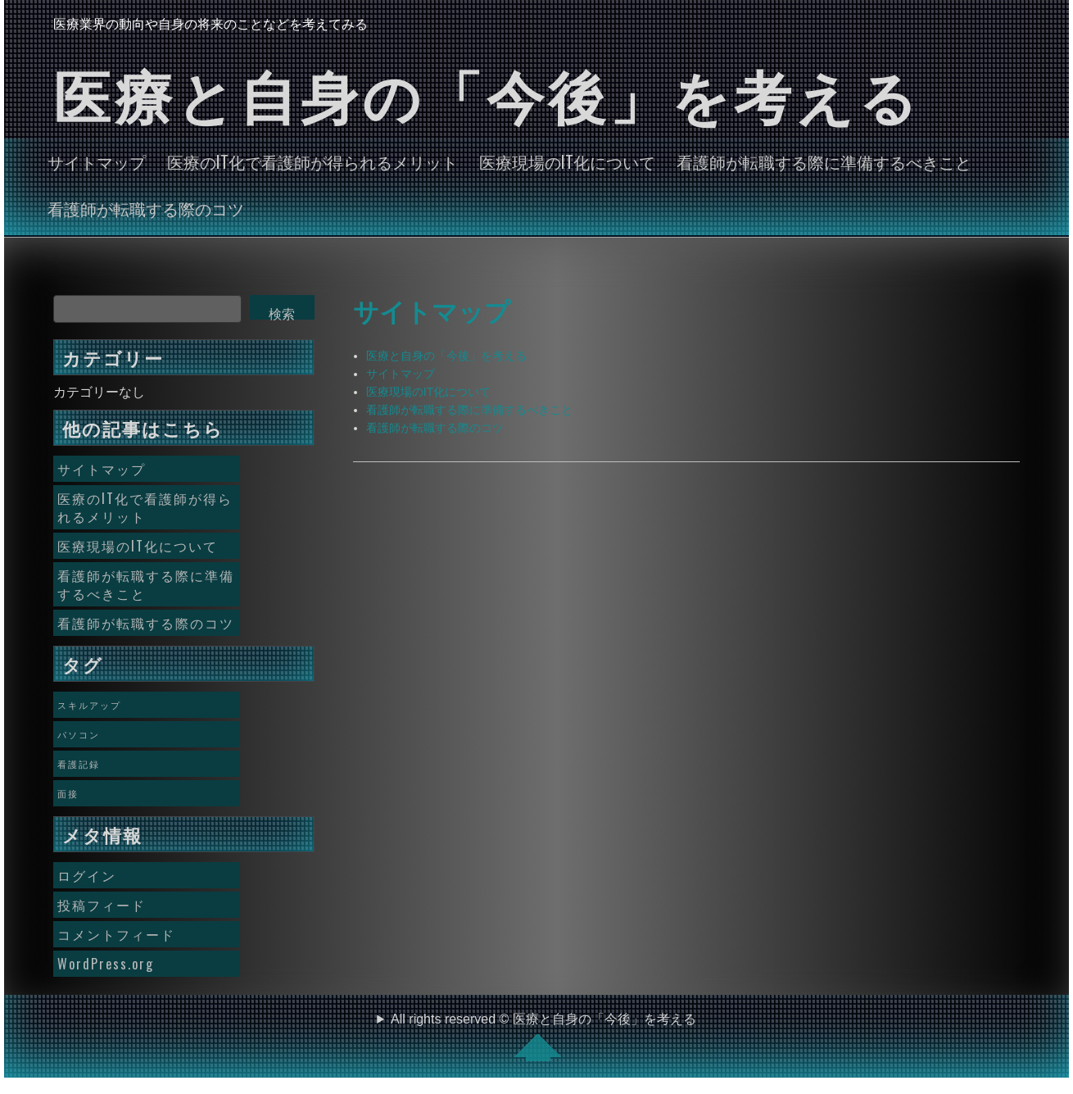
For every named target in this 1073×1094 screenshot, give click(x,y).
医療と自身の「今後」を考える (446, 355)
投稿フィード (101, 905)
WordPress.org (105, 964)
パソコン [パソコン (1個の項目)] (78, 734)
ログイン (86, 875)
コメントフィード (116, 934)
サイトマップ (97, 161)
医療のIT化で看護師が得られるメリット (312, 161)
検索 (282, 313)
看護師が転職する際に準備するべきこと (824, 161)
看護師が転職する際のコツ (146, 208)
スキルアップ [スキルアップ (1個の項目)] (89, 704)
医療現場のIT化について (567, 161)
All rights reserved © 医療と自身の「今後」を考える (543, 1036)
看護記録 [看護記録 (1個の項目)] (78, 763)
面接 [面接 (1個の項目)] (68, 793)
